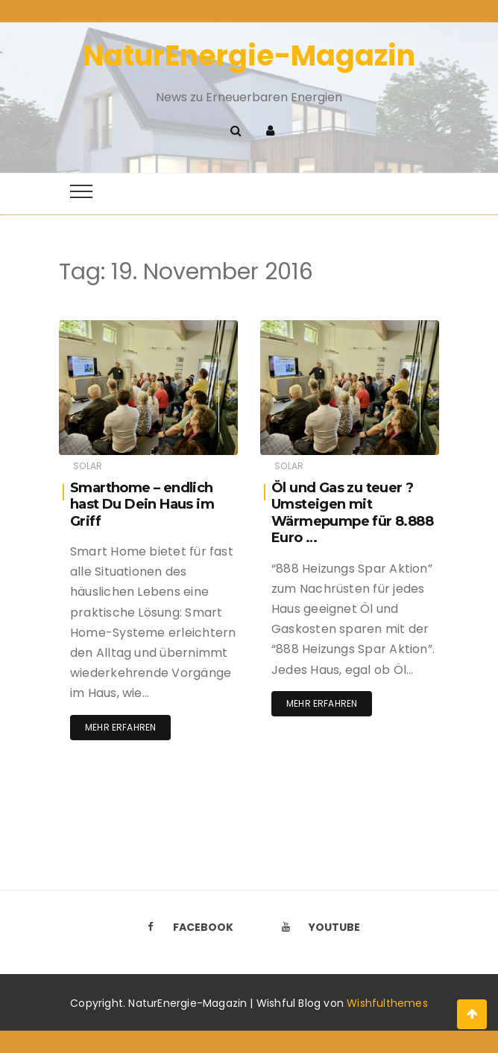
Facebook (185, 927)
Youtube (317, 927)
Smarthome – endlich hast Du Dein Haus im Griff (142, 504)
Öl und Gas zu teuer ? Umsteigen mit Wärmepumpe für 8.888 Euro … (352, 513)
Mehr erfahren (120, 727)
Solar (87, 465)
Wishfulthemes (387, 1003)
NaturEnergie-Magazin (249, 55)
